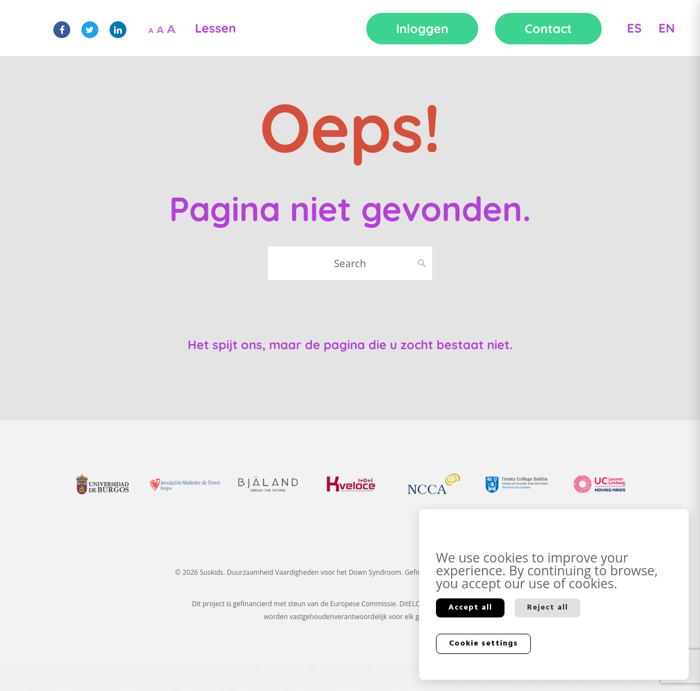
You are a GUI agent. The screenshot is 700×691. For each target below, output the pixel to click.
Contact (548, 28)
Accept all (470, 607)
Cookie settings (483, 643)
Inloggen (422, 28)
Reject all (547, 607)
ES (634, 28)
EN (666, 28)
